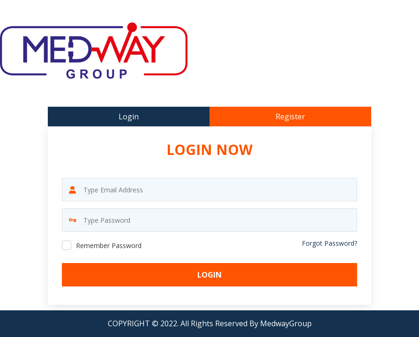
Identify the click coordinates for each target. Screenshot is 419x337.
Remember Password (109, 245)
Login (209, 275)
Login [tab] (129, 116)
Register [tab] (290, 116)
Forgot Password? (329, 243)
